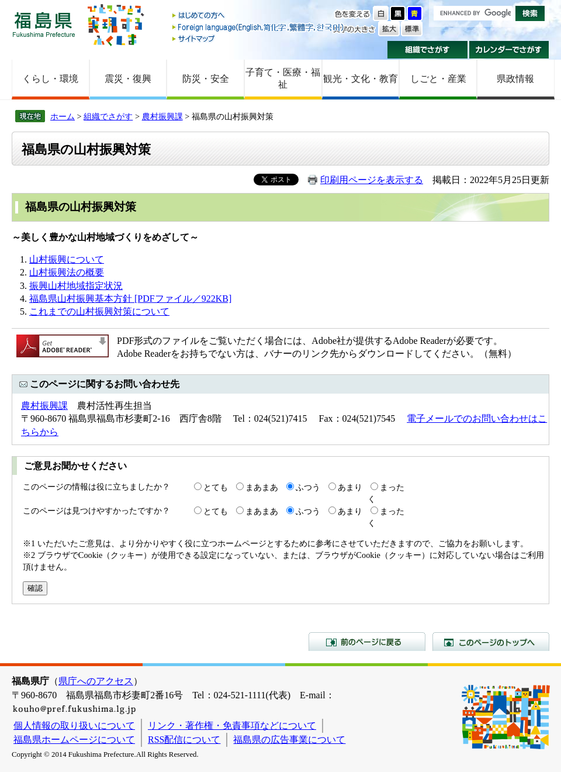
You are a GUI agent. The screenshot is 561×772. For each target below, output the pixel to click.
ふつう (308, 487)
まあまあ (261, 487)
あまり (350, 487)
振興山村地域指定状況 (76, 286)
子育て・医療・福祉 (282, 78)
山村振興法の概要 (66, 272)
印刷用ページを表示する (371, 180)
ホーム (62, 116)
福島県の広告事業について (289, 740)
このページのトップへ (490, 641)
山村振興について (66, 259)
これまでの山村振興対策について (99, 311)
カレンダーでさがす (509, 49)
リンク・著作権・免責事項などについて (232, 725)
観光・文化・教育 (360, 79)
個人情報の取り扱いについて (74, 725)
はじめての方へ (259, 16)
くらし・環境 (50, 79)
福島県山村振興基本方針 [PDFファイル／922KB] (130, 299)
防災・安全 (205, 79)
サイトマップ (259, 38)
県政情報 (515, 79)
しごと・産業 (438, 79)
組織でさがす (427, 49)
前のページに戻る (367, 641)
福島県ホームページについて (74, 740)
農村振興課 (162, 116)
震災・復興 (128, 79)
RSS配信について (184, 740)
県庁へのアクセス (95, 681)
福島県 (44, 24)
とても (215, 487)
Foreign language (259, 27)
